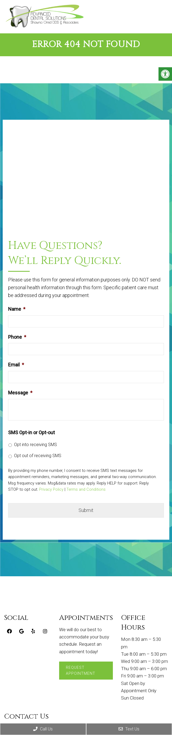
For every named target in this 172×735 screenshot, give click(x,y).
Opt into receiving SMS (35, 444)
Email (16, 364)
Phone (17, 337)
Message (20, 392)
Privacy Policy (51, 489)
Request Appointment (80, 670)
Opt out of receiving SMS (37, 455)
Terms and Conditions (86, 489)
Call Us (43, 729)
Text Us (129, 729)
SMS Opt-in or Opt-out (31, 432)
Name (16, 309)
